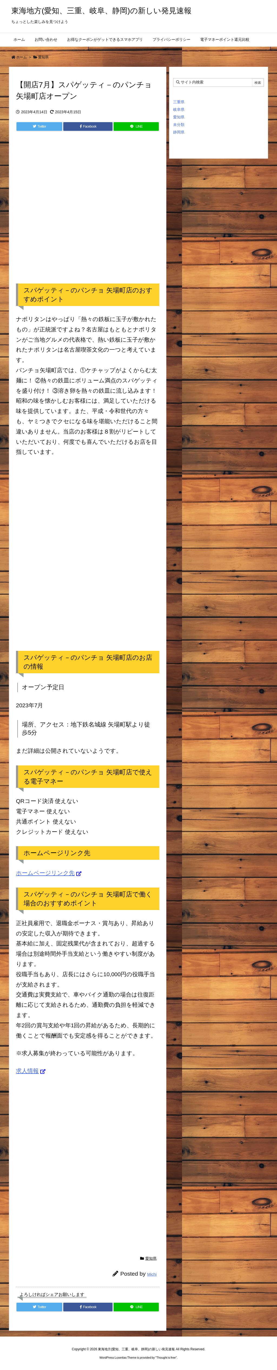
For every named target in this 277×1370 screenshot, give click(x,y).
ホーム (21, 57)
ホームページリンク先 (45, 873)
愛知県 (43, 57)
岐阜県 (178, 109)
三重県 (178, 102)
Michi (152, 1274)
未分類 (178, 124)
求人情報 (27, 1071)
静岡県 (178, 132)
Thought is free (166, 1357)
